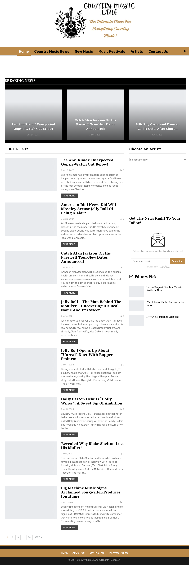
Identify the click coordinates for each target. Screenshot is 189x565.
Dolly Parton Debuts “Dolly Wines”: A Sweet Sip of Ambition (91, 401)
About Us (79, 553)
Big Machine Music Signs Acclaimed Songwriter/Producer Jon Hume (90, 492)
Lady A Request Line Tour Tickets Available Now (164, 288)
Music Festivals (111, 51)
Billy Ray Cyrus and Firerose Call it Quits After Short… (157, 126)
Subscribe (177, 261)
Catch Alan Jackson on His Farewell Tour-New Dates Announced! (95, 124)
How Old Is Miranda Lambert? (162, 316)
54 (29, 537)
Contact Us (158, 51)
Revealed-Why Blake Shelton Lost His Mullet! (92, 445)
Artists (137, 51)
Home (24, 51)
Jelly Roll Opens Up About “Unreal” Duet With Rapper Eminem (87, 354)
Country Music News (51, 51)
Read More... (69, 196)
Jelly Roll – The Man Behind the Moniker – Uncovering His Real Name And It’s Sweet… (91, 305)
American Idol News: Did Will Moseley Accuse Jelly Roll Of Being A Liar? (88, 208)
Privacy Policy (118, 553)
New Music (84, 51)
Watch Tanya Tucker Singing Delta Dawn (165, 303)
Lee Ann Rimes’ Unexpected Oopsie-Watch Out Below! (33, 126)
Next (38, 537)
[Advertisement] (96, 63)
